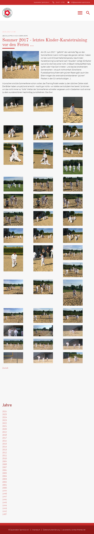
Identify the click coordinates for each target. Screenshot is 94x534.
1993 (4, 508)
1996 (4, 499)
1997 (4, 496)
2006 (4, 470)
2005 (4, 473)
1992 (4, 511)
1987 (4, 514)
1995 (4, 502)
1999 (4, 490)
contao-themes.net (78, 530)
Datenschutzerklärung (51, 530)
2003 (4, 479)
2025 (4, 414)
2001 (4, 485)
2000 (4, 488)
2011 (4, 455)
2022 (4, 423)
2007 (4, 467)
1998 (4, 493)
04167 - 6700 (60, 2)
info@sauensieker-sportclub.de (80, 2)
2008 (4, 464)
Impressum (36, 530)
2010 (4, 458)
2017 (4, 438)
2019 (4, 432)
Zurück (5, 368)
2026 (4, 411)
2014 (4, 446)
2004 (4, 476)
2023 (4, 420)
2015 (4, 443)
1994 (4, 505)
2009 (4, 461)
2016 (4, 440)
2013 (4, 449)
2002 (4, 482)
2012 (4, 452)
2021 (4, 426)
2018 (4, 435)
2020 (4, 429)
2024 (4, 417)
